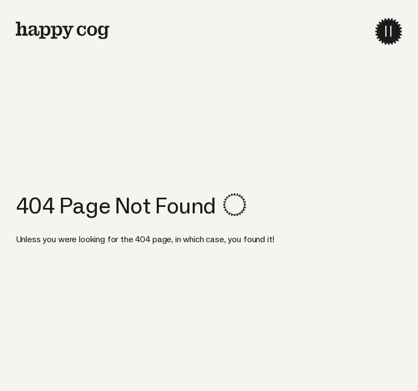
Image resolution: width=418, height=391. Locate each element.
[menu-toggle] (388, 31)
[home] (62, 30)
